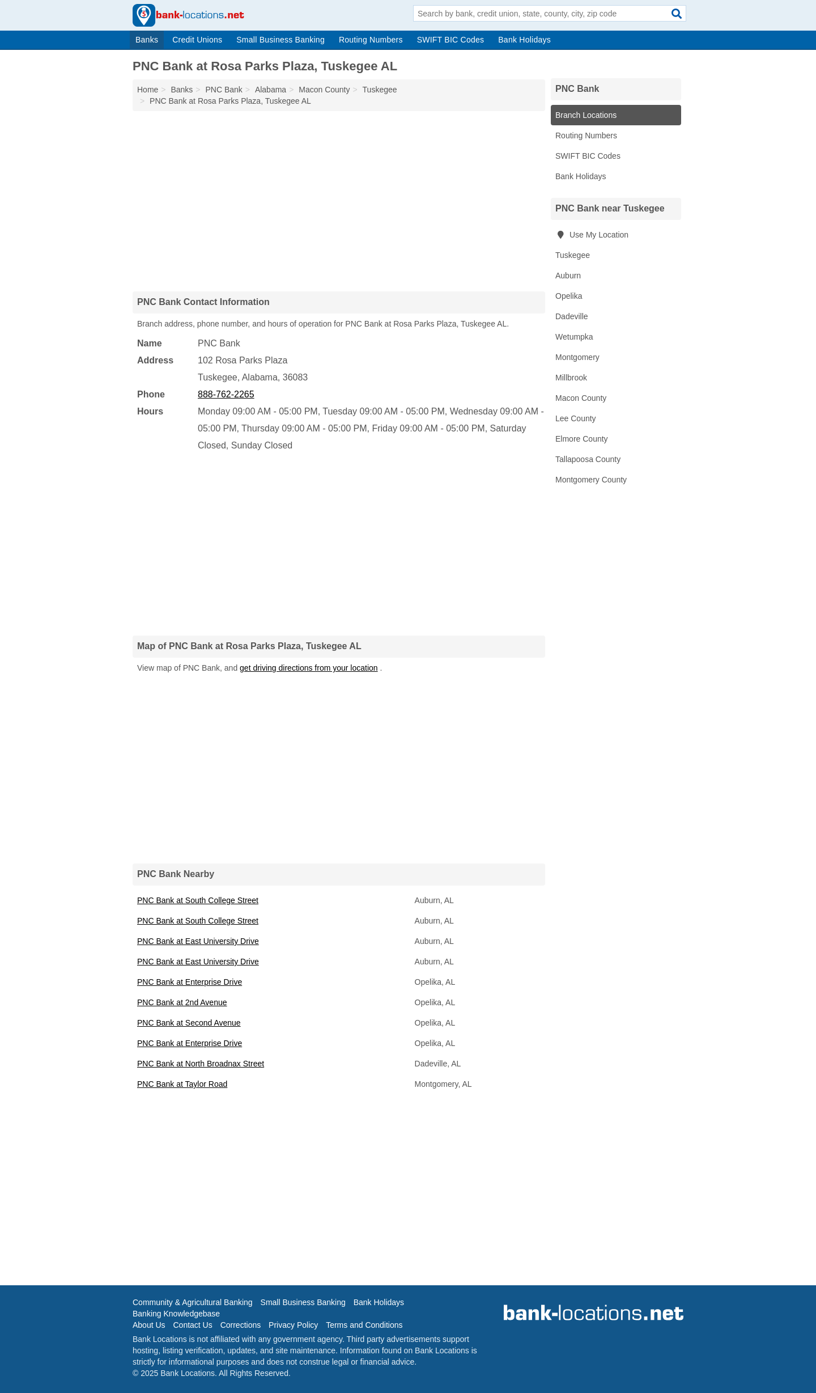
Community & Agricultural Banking (193, 1302)
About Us (149, 1325)
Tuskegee (572, 255)
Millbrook (571, 377)
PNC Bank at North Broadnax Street (200, 1063)
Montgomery (577, 357)
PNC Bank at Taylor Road (182, 1084)
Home (147, 89)
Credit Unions (197, 39)
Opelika (568, 295)
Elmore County (581, 438)
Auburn (568, 275)
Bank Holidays (524, 39)
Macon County (580, 398)
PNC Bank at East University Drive (198, 941)
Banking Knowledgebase (176, 1313)
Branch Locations (586, 115)
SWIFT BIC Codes (450, 39)
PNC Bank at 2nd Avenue (182, 1002)
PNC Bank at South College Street (197, 900)
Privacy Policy (293, 1325)
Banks (146, 39)
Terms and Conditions (364, 1325)
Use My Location (591, 234)
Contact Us (192, 1325)
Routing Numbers (371, 39)
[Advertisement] (339, 200)
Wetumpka (574, 336)
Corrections (240, 1325)
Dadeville (571, 316)
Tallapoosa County (587, 459)
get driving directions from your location (309, 667)
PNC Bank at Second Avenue (189, 1022)
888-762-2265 (226, 394)
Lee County (575, 418)
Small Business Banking (280, 39)
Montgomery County (591, 479)
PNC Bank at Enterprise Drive (189, 981)
